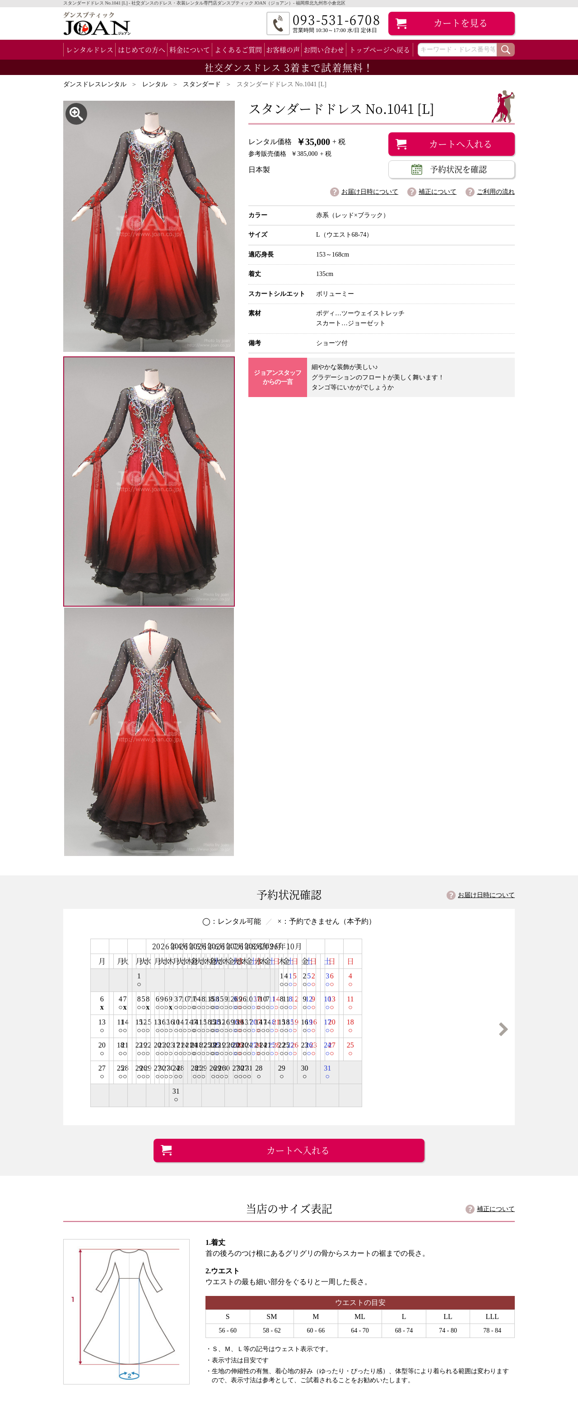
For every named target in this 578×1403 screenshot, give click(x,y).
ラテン (95, 1347)
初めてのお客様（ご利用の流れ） (243, 1325)
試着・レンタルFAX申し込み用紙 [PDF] (438, 1230)
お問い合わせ (323, 49)
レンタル (155, 84)
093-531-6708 (424, 1185)
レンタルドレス (89, 49)
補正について (438, 191)
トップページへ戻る (379, 49)
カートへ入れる (460, 143)
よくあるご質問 (238, 49)
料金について (189, 49)
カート (461, 22)
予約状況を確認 (458, 169)
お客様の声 (283, 49)
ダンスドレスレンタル (94, 84)
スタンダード (202, 84)
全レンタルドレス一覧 (102, 1325)
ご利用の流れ (496, 191)
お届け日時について (369, 191)
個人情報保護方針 (332, 1347)
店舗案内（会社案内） (338, 1325)
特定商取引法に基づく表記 (345, 1336)
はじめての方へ (141, 49)
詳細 (296, 980)
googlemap (373, 1157)
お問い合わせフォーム (433, 1253)
